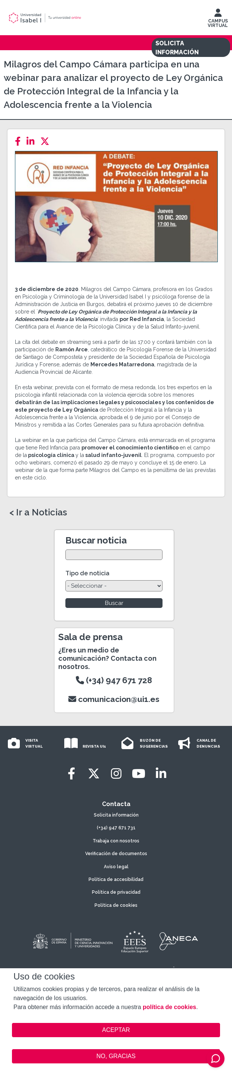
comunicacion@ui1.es (114, 699)
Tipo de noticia (87, 573)
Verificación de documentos (116, 853)
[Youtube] (138, 774)
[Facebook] (20, 141)
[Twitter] (47, 141)
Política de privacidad (116, 892)
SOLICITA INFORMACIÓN (177, 48)
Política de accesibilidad (116, 879)
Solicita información (116, 815)
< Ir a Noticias (38, 512)
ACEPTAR (116, 1030)
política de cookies (169, 1007)
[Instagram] (116, 774)
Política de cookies (116, 905)
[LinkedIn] (33, 141)
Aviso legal (116, 866)
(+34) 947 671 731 (116, 827)
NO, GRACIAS (116, 1056)
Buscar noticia (96, 540)
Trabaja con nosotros (116, 841)
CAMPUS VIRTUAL (218, 20)
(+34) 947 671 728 (114, 680)
